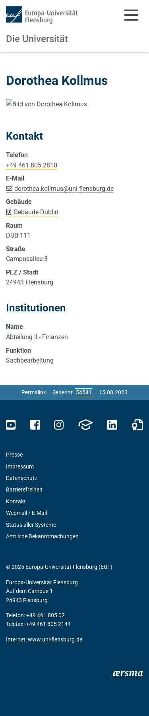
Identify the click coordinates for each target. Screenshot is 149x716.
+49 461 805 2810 (31, 265)
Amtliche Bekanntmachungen (42, 636)
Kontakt (16, 602)
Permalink (33, 492)
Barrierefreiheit (24, 590)
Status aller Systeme (31, 625)
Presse (14, 555)
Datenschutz (21, 578)
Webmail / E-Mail (26, 613)
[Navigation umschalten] (131, 15)
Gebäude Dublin (36, 312)
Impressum (20, 567)
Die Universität (37, 38)
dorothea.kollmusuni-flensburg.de (64, 289)
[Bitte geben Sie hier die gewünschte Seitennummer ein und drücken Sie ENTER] (84, 493)
